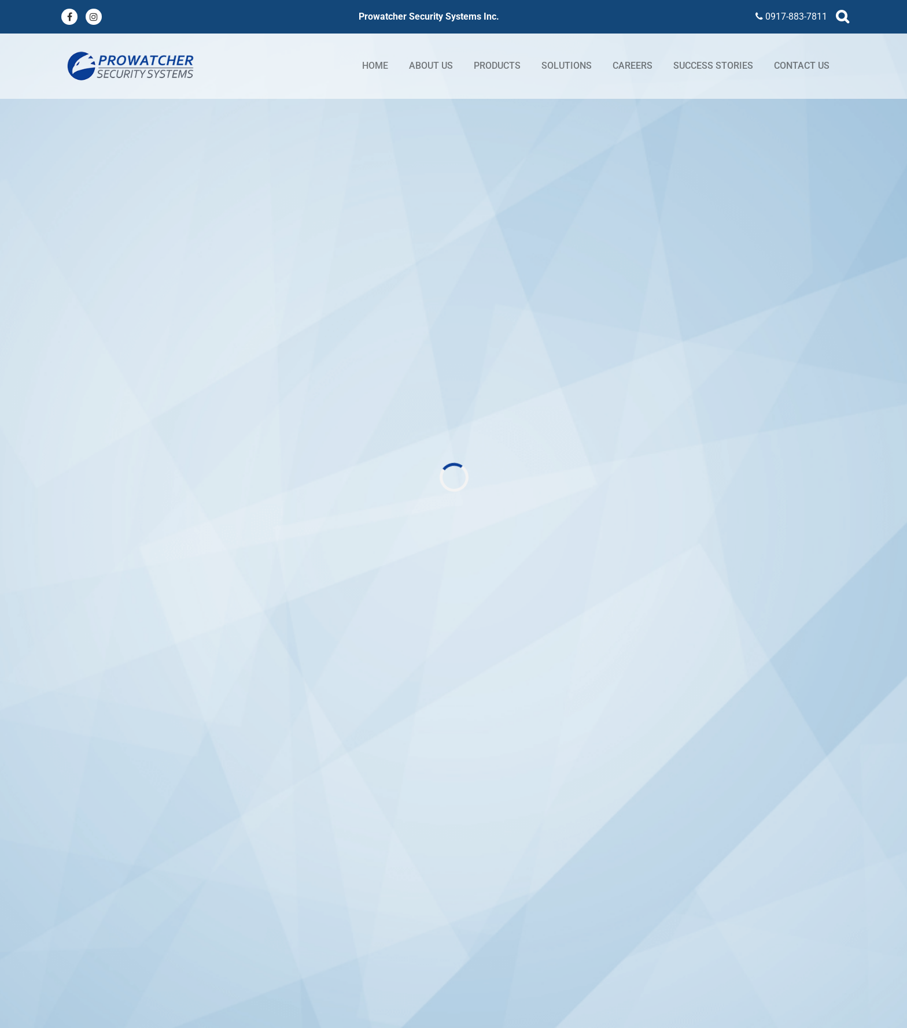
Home (375, 65)
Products (497, 65)
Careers (632, 65)
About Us (431, 65)
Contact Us (801, 65)
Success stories (713, 65)
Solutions (566, 65)
